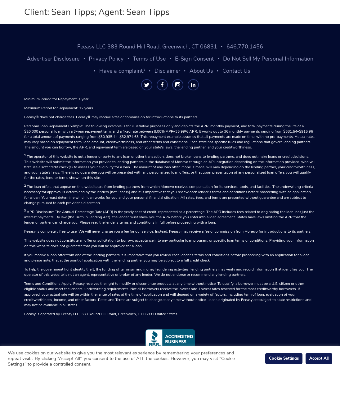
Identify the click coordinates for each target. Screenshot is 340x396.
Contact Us (236, 71)
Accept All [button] (319, 358)
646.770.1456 (244, 46)
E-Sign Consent (194, 58)
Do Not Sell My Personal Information (268, 58)
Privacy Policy (106, 58)
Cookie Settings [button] (284, 358)
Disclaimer (167, 71)
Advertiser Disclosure (53, 58)
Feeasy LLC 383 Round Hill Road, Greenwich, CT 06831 (147, 46)
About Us (201, 71)
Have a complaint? (122, 71)
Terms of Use (149, 58)
